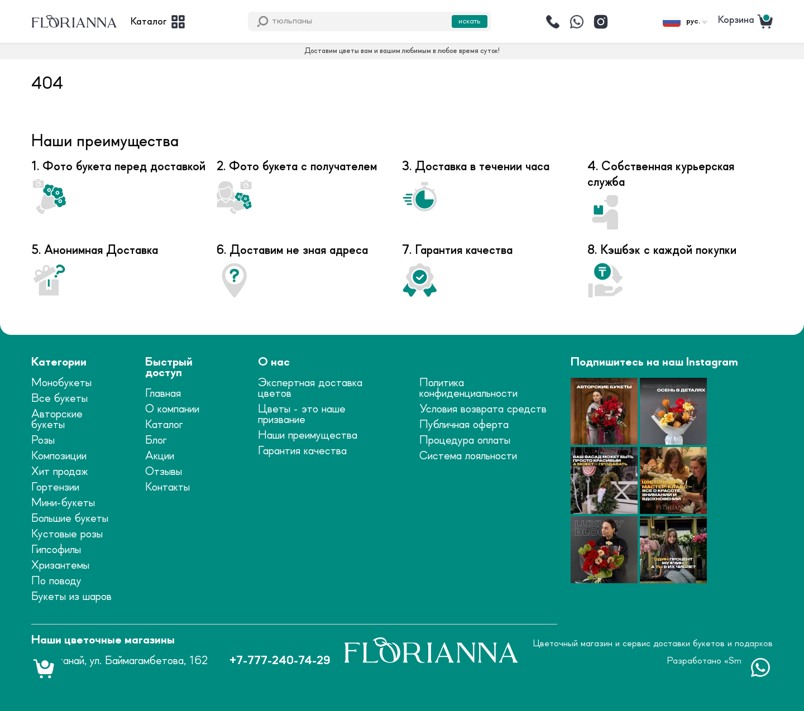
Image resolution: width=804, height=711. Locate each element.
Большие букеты (69, 518)
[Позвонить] (553, 22)
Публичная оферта (464, 425)
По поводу (56, 581)
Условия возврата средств (483, 409)
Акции (159, 456)
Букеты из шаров (71, 597)
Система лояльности (468, 456)
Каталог (164, 425)
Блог (155, 440)
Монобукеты (61, 383)
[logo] (74, 21)
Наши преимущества (307, 435)
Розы (43, 440)
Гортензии (55, 487)
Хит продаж (59, 472)
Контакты (167, 487)
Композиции (59, 456)
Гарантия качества (302, 451)
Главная (163, 393)
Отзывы (163, 472)
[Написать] (577, 22)
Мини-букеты (63, 503)
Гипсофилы (56, 550)
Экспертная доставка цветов (310, 388)
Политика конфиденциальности (468, 388)
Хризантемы (60, 565)
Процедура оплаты (464, 440)
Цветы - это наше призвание (302, 414)
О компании (172, 409)
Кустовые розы (67, 534)
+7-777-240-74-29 (279, 661)
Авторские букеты (57, 419)
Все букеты (59, 398)
